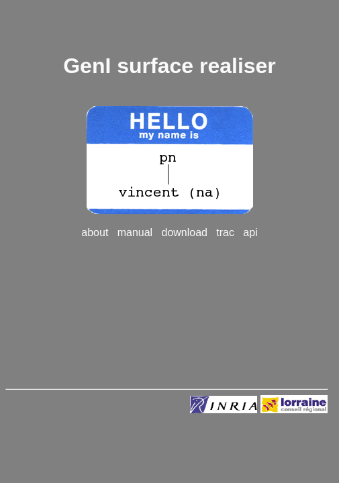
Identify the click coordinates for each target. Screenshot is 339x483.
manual (134, 232)
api (250, 232)
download (185, 232)
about (94, 232)
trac (225, 232)
